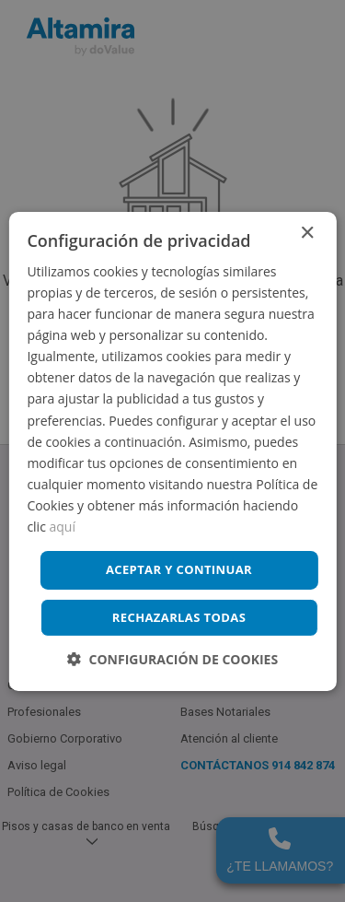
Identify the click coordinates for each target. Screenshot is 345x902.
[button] (172, 659)
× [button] (307, 233)
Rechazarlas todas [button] (179, 617)
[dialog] (172, 451)
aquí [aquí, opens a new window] (62, 526)
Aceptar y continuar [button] (179, 569)
